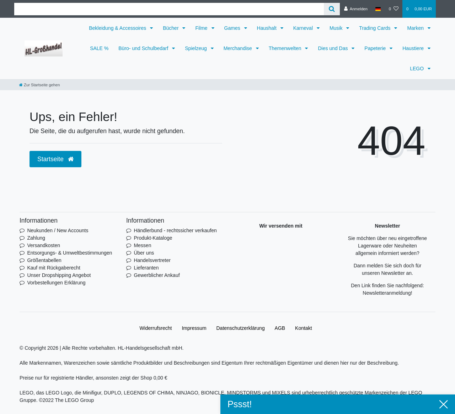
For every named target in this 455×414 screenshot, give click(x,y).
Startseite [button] (55, 159)
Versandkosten (43, 245)
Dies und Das (333, 48)
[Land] (378, 9)
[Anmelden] (355, 9)
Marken (416, 28)
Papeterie (375, 48)
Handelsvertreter (152, 260)
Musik (337, 28)
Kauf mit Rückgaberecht (53, 268)
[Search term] (169, 9)
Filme (202, 28)
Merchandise (238, 48)
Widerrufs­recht (155, 328)
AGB (280, 328)
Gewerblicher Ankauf (157, 275)
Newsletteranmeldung (387, 293)
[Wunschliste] (393, 9)
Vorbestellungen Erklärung (56, 282)
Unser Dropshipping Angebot (59, 275)
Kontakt (303, 328)
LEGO (417, 68)
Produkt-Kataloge (153, 238)
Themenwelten (286, 48)
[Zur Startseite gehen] (39, 85)
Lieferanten (146, 268)
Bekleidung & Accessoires (118, 28)
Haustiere (413, 48)
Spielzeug (196, 48)
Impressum (194, 328)
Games (233, 28)
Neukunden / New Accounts (57, 230)
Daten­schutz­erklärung (240, 328)
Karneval (303, 28)
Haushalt (267, 28)
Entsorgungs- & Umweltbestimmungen (69, 253)
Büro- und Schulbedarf (144, 48)
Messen (142, 245)
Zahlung (36, 238)
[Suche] (332, 9)
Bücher (171, 28)
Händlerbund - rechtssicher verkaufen (175, 230)
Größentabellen (44, 260)
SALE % (99, 48)
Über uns (144, 253)
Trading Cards (375, 28)
